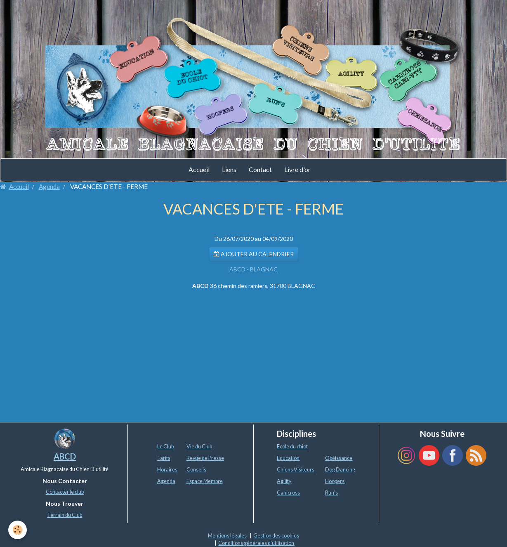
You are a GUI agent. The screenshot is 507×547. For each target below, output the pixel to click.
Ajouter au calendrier (254, 253)
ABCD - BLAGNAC (253, 269)
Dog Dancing (340, 470)
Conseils (196, 470)
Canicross (288, 493)
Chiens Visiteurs (295, 470)
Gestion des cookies (276, 536)
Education (288, 458)
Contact (260, 169)
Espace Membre (204, 481)
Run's (331, 493)
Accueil (199, 169)
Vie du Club (199, 446)
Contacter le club (65, 492)
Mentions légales (227, 536)
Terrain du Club (64, 515)
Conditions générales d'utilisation (256, 543)
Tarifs (163, 458)
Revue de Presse (205, 458)
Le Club (165, 446)
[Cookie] (17, 530)
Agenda (49, 186)
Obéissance (338, 458)
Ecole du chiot (292, 446)
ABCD (65, 456)
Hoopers (334, 481)
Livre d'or (297, 169)
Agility (284, 481)
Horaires (167, 470)
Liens (229, 169)
